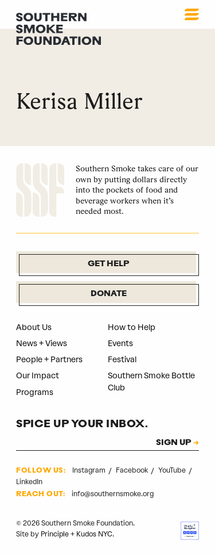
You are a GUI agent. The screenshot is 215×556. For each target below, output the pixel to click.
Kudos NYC (94, 534)
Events (120, 343)
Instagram (89, 470)
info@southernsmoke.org (113, 494)
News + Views (41, 343)
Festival (122, 360)
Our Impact (37, 376)
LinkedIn (29, 482)
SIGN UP (173, 443)
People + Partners (49, 360)
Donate (109, 294)
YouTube (172, 470)
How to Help (131, 327)
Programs (34, 392)
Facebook (133, 470)
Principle (55, 534)
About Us (34, 327)
